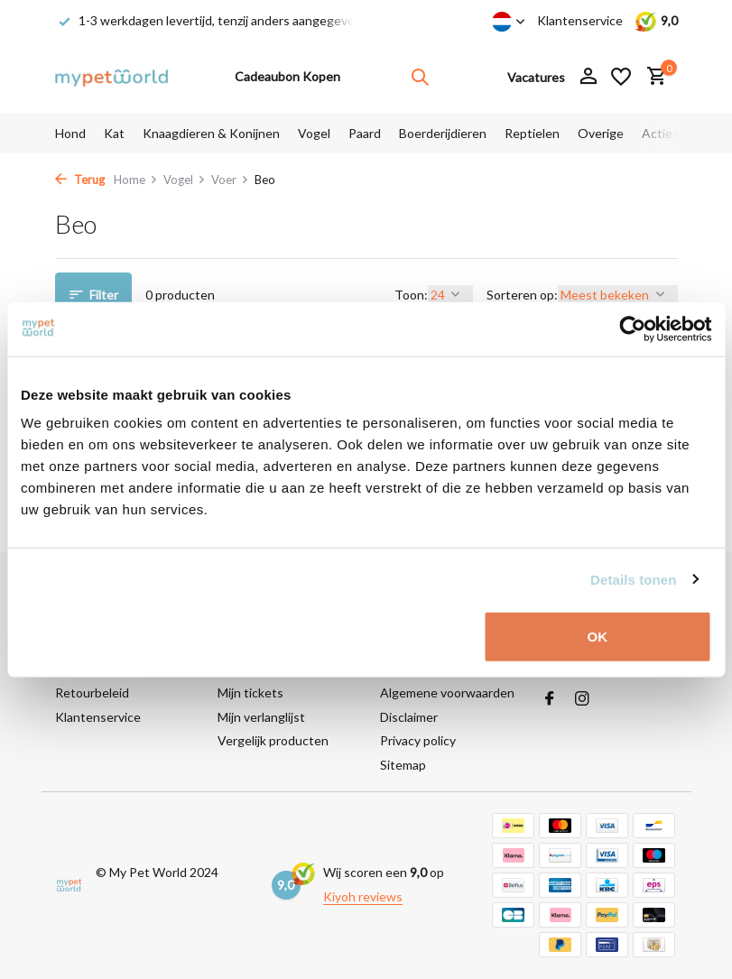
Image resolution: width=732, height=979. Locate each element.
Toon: (411, 294)
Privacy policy (418, 740)
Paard (364, 133)
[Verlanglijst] (621, 77)
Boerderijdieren (442, 133)
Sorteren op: (522, 294)
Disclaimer (409, 717)
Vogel (314, 133)
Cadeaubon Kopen (287, 76)
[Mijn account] (588, 77)
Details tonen (633, 578)
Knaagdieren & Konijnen (211, 133)
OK (598, 636)
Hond (70, 133)
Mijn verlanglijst (261, 717)
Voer (230, 179)
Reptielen (532, 133)
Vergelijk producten (273, 740)
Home (136, 179)
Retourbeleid (92, 692)
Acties (660, 133)
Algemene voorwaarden (447, 692)
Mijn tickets (250, 692)
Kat (114, 133)
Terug (80, 179)
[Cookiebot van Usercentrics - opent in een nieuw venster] (632, 328)
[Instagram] (582, 699)
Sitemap (403, 764)
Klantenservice (580, 20)
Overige (601, 133)
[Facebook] (549, 699)
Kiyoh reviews (363, 896)
